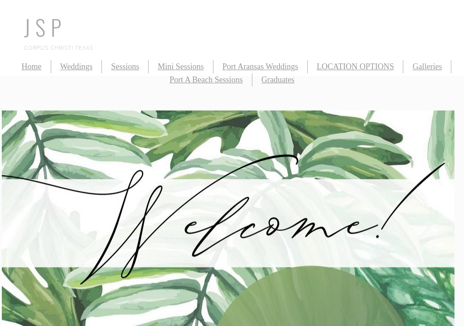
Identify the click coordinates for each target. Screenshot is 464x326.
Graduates (278, 79)
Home (32, 66)
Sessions (125, 66)
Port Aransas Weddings (260, 66)
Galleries (427, 66)
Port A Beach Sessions (206, 79)
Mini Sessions (181, 66)
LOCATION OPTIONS (355, 66)
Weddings (76, 66)
